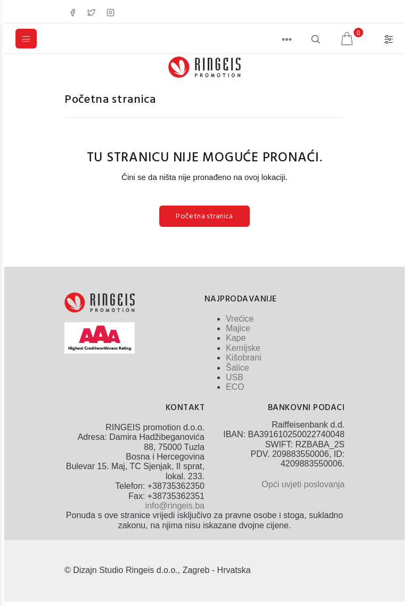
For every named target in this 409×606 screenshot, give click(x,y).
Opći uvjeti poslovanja (303, 484)
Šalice (237, 367)
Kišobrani (243, 357)
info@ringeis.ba (174, 505)
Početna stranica (110, 100)
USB (234, 377)
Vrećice (240, 318)
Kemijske (243, 348)
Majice (238, 328)
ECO (235, 386)
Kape (236, 337)
